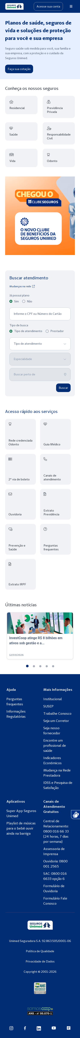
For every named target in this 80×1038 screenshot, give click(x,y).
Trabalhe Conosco (57, 713)
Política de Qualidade (40, 951)
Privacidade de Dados (40, 961)
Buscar (63, 388)
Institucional (52, 699)
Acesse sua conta (48, 6)
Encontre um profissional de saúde (54, 745)
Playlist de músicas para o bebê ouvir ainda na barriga (21, 828)
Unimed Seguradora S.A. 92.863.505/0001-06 (40, 941)
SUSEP (48, 706)
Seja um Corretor (56, 721)
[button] (27, 666)
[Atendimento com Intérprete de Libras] (75, 814)
